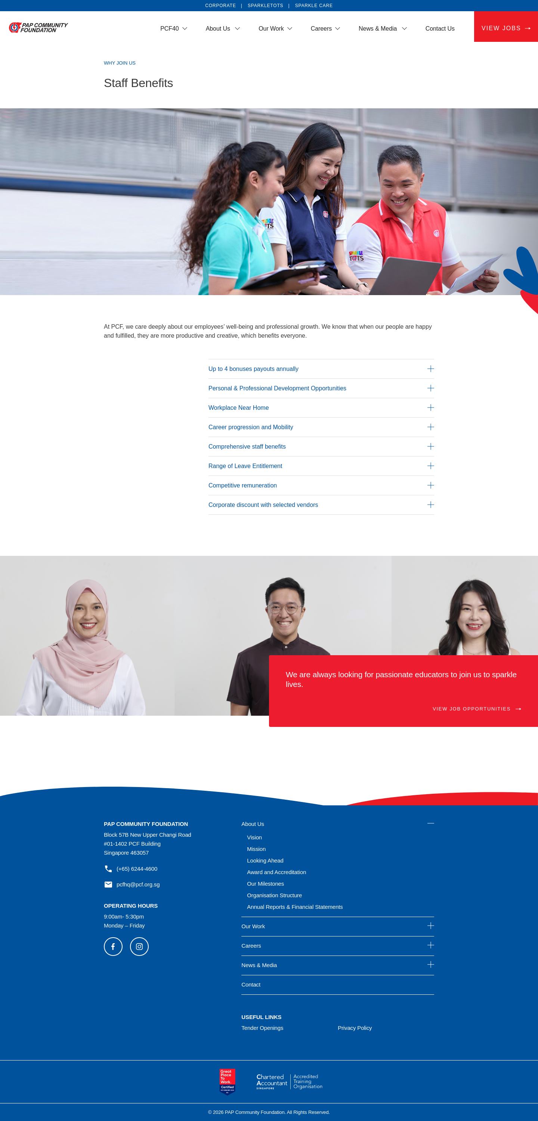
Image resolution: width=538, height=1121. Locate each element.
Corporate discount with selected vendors (321, 504)
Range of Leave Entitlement (321, 465)
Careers (321, 28)
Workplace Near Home (321, 407)
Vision (254, 837)
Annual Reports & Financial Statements (295, 907)
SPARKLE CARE (314, 5)
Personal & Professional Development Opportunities (321, 388)
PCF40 (169, 28)
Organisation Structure (274, 895)
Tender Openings (262, 1028)
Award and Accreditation (276, 872)
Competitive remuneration (321, 485)
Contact (250, 984)
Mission (256, 849)
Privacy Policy (355, 1028)
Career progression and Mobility (321, 427)
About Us (219, 28)
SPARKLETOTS (266, 5)
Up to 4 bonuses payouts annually (321, 368)
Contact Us (440, 28)
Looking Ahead (265, 860)
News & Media (379, 28)
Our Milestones (265, 883)
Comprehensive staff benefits (321, 446)
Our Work (271, 28)
